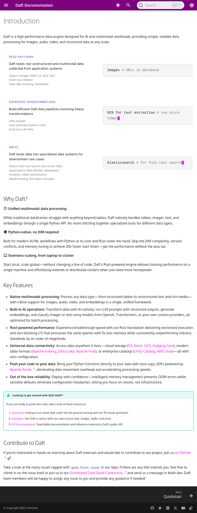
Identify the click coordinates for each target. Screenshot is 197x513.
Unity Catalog (144, 351)
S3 (130, 346)
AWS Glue (164, 351)
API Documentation (23, 424)
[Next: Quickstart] (177, 495)
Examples (17, 418)
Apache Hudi (86, 351)
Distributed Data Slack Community (98, 473)
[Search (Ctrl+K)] (160, 5)
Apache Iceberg (44, 351)
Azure (138, 346)
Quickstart (17, 412)
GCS (147, 346)
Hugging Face (163, 346)
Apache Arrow (22, 369)
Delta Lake (66, 351)
